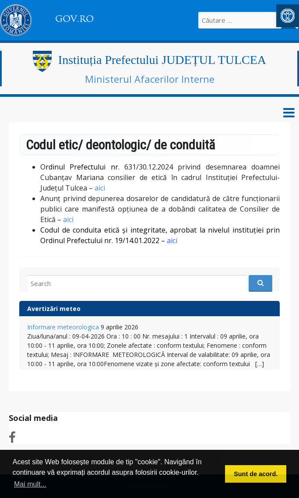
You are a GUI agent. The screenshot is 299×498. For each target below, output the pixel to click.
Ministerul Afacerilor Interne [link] (150, 78)
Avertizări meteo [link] (54, 308)
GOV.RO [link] (74, 19)
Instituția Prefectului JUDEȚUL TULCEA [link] (162, 60)
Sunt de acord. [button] (256, 473)
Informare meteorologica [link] (63, 327)
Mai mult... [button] (30, 484)
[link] (287, 15)
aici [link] (100, 188)
